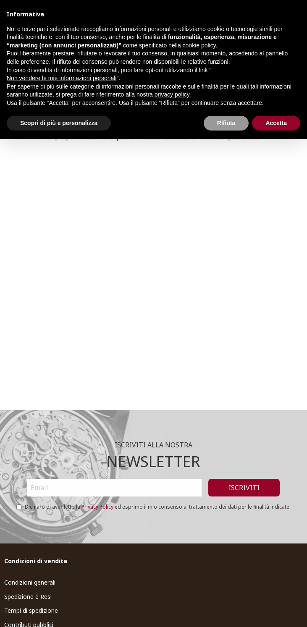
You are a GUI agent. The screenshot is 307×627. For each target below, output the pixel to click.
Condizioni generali (29, 582)
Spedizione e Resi (28, 597)
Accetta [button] (276, 123)
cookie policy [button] (199, 45)
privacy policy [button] (172, 94)
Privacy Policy (97, 506)
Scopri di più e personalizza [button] (58, 123)
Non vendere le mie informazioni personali (61, 78)
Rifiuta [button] (226, 123)
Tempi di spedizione (31, 610)
